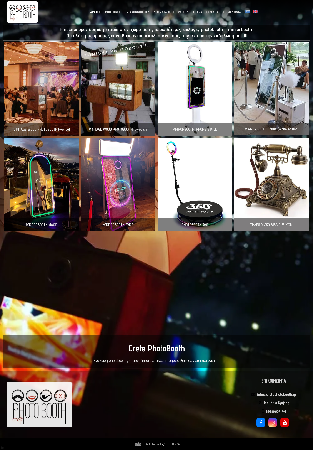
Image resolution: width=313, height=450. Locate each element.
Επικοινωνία (232, 12)
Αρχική (95, 12)
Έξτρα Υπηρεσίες (206, 12)
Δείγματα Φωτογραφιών (171, 12)
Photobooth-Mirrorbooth (126, 12)
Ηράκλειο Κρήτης (276, 402)
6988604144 (276, 411)
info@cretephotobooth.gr (276, 394)
